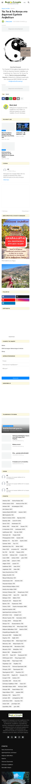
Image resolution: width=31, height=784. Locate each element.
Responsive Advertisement (15, 29)
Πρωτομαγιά (18, 669)
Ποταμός (7, 669)
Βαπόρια (7, 598)
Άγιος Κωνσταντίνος (10, 572)
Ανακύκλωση (8, 581)
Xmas (6, 549)
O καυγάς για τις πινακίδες (20, 461)
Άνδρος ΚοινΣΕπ (8, 575)
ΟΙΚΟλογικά (8, 658)
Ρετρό (6, 675)
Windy (3, 351)
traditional (7, 566)
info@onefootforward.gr (16, 81)
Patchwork (6, 535)
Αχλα (24, 595)
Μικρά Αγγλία (18, 643)
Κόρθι (15, 638)
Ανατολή (18, 581)
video (16, 569)
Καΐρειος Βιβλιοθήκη (10, 629)
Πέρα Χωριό (17, 661)
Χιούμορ (6, 689)
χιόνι (16, 706)
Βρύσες (6, 603)
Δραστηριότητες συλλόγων (12, 612)
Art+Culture (7, 509)
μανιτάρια (15, 704)
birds (24, 549)
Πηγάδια (17, 664)
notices (15, 558)
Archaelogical (17, 506)
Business (6, 521)
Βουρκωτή (7, 601)
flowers (20, 552)
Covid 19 (17, 521)
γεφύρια (19, 692)
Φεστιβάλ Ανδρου (9, 686)
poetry (6, 561)
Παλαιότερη (25, 211)
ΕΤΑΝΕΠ (17, 615)
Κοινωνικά (7, 635)
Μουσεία (7, 649)
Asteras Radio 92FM (9, 512)
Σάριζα (15, 675)
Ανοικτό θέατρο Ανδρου (11, 586)
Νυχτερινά (22, 655)
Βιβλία (16, 598)
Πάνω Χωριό (20, 658)
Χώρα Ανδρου (8, 692)
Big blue (21, 518)
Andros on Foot (21, 503)
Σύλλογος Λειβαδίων (10, 684)
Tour (15, 543)
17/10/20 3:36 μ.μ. (11, 171)
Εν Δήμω (7, 621)
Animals (6, 506)
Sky (15, 541)
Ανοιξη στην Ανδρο (9, 589)
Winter (19, 546)
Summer (7, 543)
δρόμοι (16, 695)
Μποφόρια (16, 652)
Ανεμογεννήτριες (9, 583)
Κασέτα (23, 629)
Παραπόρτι (7, 664)
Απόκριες (7, 595)
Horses (15, 526)
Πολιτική (6, 666)
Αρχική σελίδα (6, 8)
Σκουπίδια (7, 681)
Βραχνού (17, 601)
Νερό (13, 655)
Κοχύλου (6, 638)
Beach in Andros (9, 518)
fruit (5, 555)
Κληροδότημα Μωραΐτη (10, 632)
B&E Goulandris (8, 515)
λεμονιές (18, 701)
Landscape (20, 529)
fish (11, 552)
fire (5, 552)
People (16, 535)
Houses (24, 526)
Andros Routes (17, 501)
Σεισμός (23, 675)
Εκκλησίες (21, 618)
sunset (15, 563)
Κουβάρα (17, 635)
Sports (12, 8)
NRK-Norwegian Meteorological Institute (12, 348)
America (6, 501)
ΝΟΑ (5, 655)
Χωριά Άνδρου (17, 689)
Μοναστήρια (7, 646)
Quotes (20, 538)
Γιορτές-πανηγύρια (20, 606)
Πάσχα (6, 661)
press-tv (16, 561)
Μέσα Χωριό (21, 641)
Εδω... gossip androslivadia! (20, 453)
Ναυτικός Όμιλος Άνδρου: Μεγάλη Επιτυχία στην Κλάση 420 (8, 135)
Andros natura (8, 503)
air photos (15, 549)
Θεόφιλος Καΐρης (9, 626)
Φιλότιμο (22, 686)
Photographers (8, 538)
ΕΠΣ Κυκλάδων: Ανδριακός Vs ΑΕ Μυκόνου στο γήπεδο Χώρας (8, 154)
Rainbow (6, 541)
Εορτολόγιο (12, 336)
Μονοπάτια (19, 646)
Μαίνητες (7, 643)
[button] (2, 2)
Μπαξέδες (17, 649)
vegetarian (7, 569)
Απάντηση (6, 179)
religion (6, 563)
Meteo (3, 345)
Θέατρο (6, 623)
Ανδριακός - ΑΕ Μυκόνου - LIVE (20, 133)
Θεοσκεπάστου (17, 623)
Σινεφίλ (6, 678)
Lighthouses (7, 532)
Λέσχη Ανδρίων (8, 641)
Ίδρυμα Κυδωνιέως (9, 578)
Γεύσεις (6, 606)
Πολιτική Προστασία (19, 666)
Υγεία (23, 684)
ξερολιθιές (7, 706)
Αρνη (16, 595)
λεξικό (6, 704)
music (6, 558)
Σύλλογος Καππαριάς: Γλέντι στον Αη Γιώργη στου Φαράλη (20, 437)
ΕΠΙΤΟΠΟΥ (7, 615)
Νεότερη (5, 211)
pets (24, 558)
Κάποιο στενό (16, 444)
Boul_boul (13, 105)
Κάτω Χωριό (22, 626)
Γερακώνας (17, 603)
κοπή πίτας (7, 701)
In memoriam (8, 529)
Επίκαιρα (17, 621)
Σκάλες (16, 678)
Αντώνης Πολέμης (9, 592)
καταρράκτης (17, 698)
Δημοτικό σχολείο (9, 609)
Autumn (22, 512)
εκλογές (6, 698)
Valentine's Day (8, 546)
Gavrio (6, 523)
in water (23, 555)
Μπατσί (6, 652)
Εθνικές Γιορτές (8, 618)
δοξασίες (6, 695)
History (6, 526)
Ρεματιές (20, 672)
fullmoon (13, 555)
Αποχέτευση (23, 592)
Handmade (16, 523)
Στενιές (16, 681)
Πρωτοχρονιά (8, 672)
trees (17, 566)
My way (18, 532)
